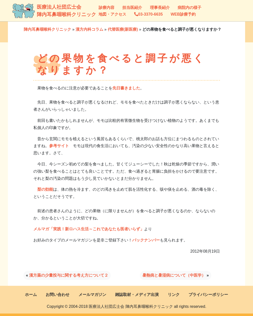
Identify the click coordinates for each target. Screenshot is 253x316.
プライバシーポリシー (208, 294)
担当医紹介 (132, 7)
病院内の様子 (189, 7)
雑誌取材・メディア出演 (137, 294)
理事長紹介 (160, 7)
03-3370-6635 (148, 14)
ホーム (31, 294)
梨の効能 (45, 189)
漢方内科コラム (89, 29)
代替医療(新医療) (123, 29)
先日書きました (126, 88)
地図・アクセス (112, 14)
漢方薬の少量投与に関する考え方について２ (68, 275)
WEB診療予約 (183, 14)
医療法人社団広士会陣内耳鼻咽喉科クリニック (41, 10)
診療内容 (106, 7)
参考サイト (59, 146)
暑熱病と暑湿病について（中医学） (174, 275)
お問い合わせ (57, 294)
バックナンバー (146, 240)
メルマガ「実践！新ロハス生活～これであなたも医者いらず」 (88, 229)
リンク (174, 294)
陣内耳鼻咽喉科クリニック (47, 29)
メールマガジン (92, 294)
